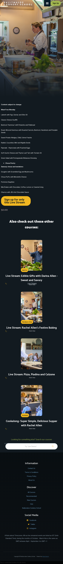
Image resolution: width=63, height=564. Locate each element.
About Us (31, 480)
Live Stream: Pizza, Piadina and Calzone (31, 374)
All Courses (31, 492)
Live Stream (32, 283)
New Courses (31, 500)
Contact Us (31, 468)
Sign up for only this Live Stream (14, 201)
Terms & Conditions (31, 472)
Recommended (31, 496)
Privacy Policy (31, 476)
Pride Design (45, 556)
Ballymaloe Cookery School (31, 508)
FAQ (31, 504)
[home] (16, 2)
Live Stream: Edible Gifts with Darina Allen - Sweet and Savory (32, 278)
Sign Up (56, 3)
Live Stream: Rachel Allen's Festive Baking (31, 328)
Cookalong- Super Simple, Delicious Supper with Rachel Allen (31, 423)
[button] (47, 3)
